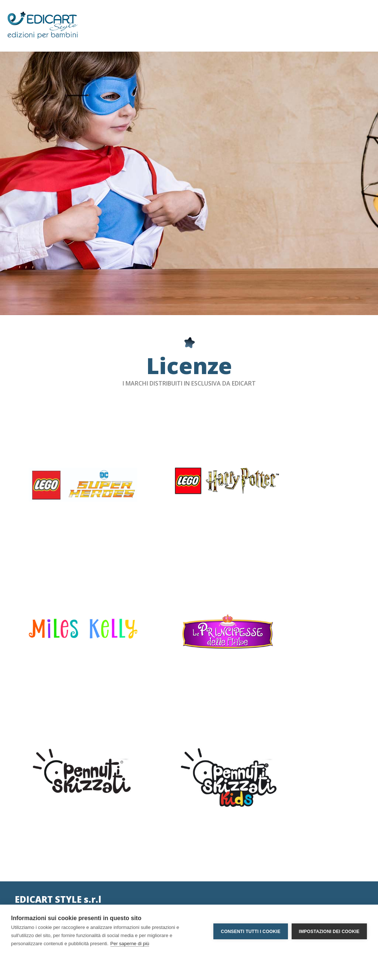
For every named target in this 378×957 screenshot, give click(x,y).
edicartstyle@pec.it (37, 876)
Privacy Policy (114, 853)
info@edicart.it (32, 864)
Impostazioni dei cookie (329, 930)
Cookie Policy (114, 876)
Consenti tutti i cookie (250, 930)
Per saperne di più (130, 943)
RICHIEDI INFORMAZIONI (303, 891)
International (113, 888)
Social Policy (112, 864)
